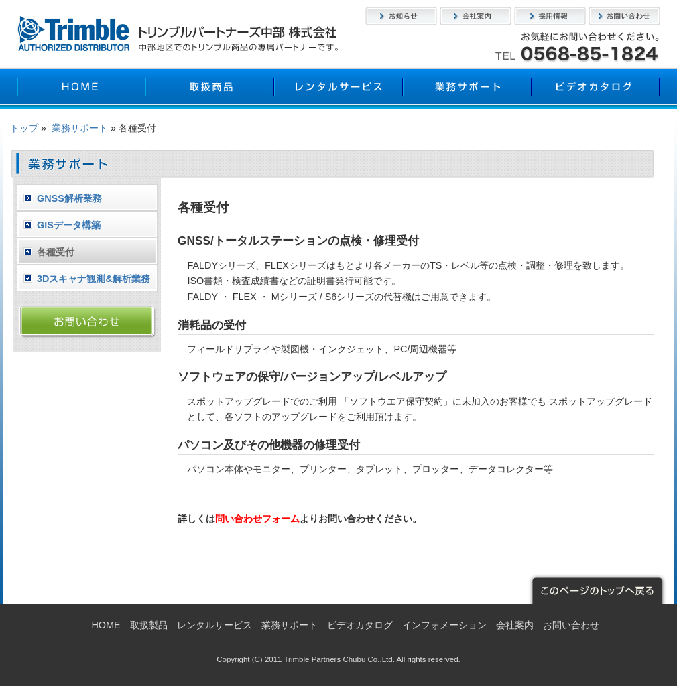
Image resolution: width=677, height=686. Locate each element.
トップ (24, 128)
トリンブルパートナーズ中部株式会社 (177, 33)
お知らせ (401, 16)
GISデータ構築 (69, 225)
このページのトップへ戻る (596, 589)
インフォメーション (444, 625)
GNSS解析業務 (69, 198)
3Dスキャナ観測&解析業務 (93, 278)
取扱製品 (209, 89)
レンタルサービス (338, 89)
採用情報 (550, 16)
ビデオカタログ (596, 89)
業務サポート (467, 89)
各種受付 (55, 252)
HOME (81, 89)
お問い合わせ (624, 16)
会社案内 (475, 16)
